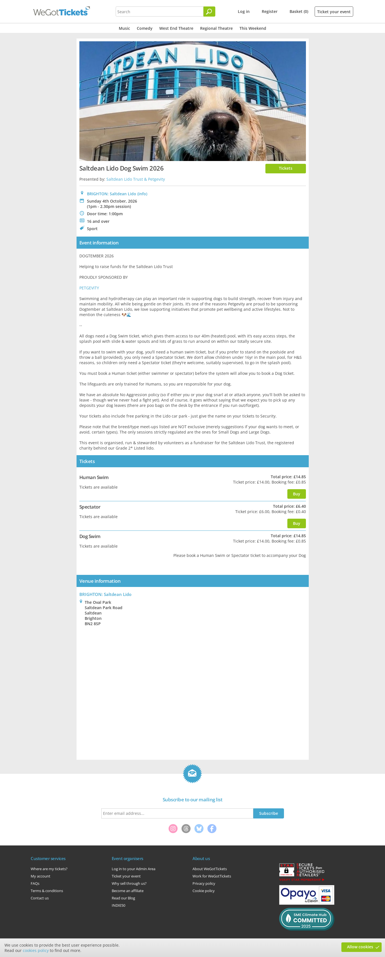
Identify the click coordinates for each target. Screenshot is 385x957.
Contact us (40, 898)
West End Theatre (176, 28)
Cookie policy (203, 890)
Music (124, 28)
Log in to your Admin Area (133, 868)
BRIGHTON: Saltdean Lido (111, 193)
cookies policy (36, 950)
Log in (244, 11)
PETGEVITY (89, 288)
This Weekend (252, 28)
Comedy (145, 28)
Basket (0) (299, 11)
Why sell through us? (129, 883)
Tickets (285, 168)
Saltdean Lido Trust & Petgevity (135, 179)
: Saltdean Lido (105, 594)
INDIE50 (118, 905)
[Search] (209, 11)
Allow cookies (360, 946)
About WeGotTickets (209, 868)
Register (269, 11)
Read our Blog (123, 898)
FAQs (35, 883)
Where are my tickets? (49, 868)
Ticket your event (334, 11)
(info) (142, 193)
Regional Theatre (216, 28)
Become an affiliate (128, 890)
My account (40, 876)
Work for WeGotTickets (211, 876)
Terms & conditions (47, 890)
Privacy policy (203, 883)
